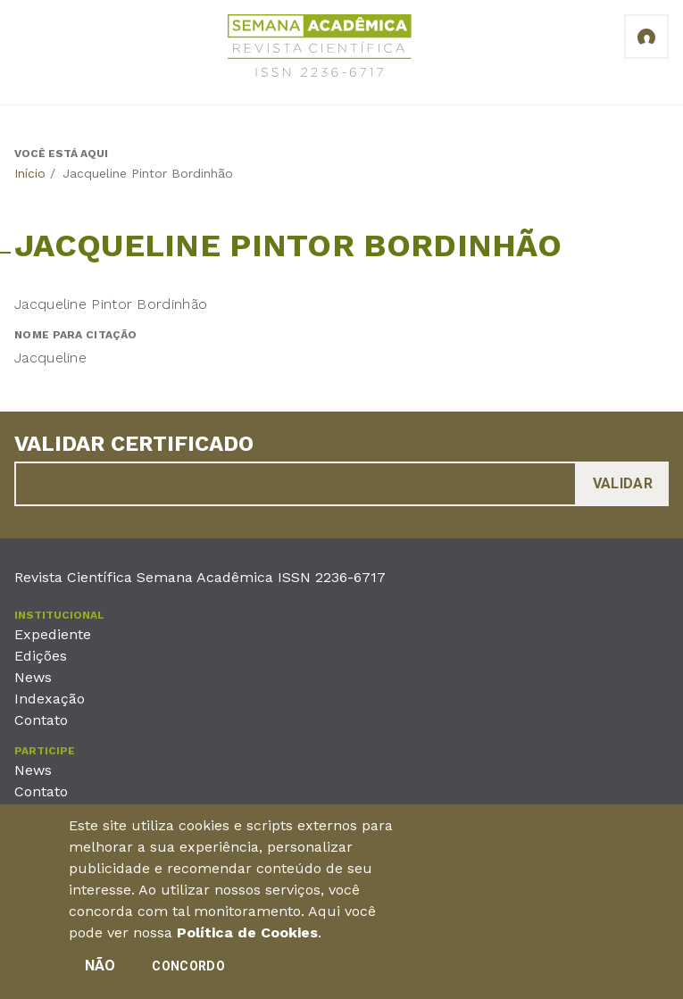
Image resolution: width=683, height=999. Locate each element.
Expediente (52, 634)
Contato (41, 720)
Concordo (188, 973)
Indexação (49, 698)
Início (30, 173)
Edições (40, 655)
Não (100, 972)
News (33, 677)
